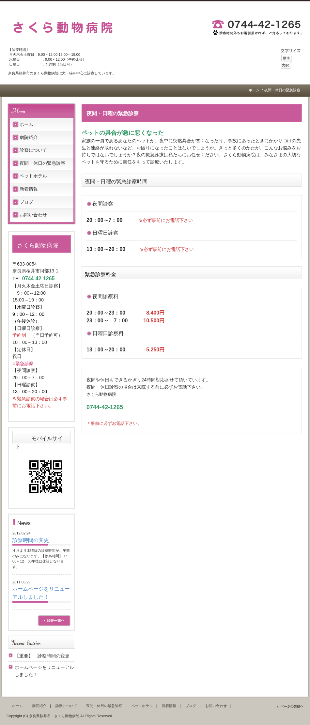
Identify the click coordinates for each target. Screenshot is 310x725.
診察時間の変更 (30, 540)
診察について (33, 150)
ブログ (26, 202)
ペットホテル (33, 175)
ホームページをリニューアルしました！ (44, 671)
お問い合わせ (33, 214)
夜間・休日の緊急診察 (42, 163)
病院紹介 (29, 137)
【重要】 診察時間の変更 (42, 655)
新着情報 (29, 189)
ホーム (254, 90)
